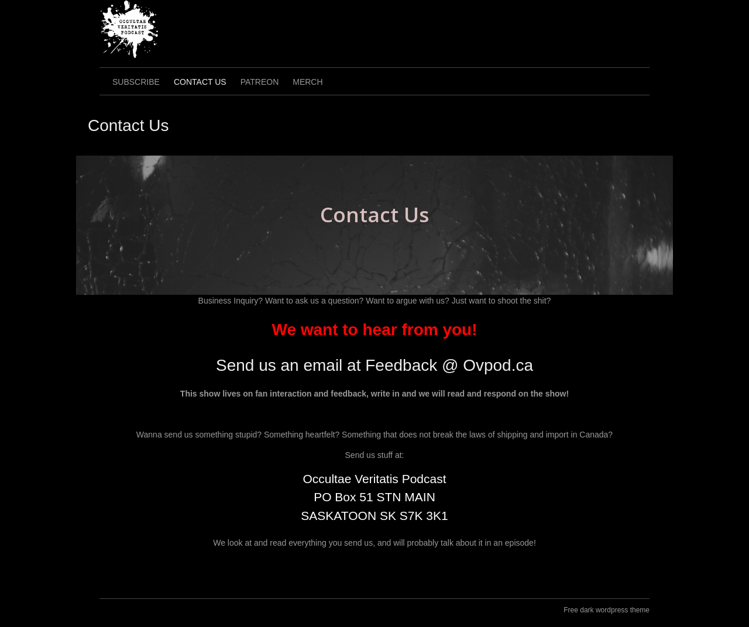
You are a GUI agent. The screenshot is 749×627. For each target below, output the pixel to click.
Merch (307, 82)
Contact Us (200, 82)
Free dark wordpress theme (607, 610)
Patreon (259, 82)
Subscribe (136, 82)
